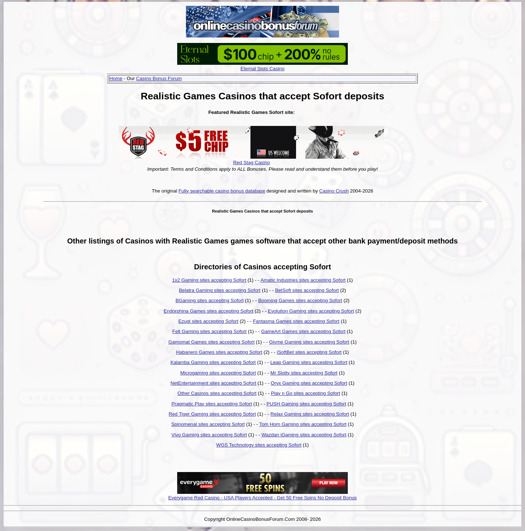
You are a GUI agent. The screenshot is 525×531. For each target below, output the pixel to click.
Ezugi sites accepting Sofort (208, 321)
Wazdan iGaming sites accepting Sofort (303, 434)
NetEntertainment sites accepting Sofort (213, 383)
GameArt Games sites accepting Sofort (303, 331)
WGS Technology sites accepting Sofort (259, 445)
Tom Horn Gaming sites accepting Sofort (302, 424)
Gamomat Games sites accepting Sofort (211, 342)
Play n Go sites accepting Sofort (305, 393)
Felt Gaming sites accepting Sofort (209, 331)
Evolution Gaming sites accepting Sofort (311, 311)
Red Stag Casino (251, 162)
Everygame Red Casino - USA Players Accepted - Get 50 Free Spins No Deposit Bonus (262, 497)
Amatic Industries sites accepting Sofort (302, 280)
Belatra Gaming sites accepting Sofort (220, 290)
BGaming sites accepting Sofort (209, 300)
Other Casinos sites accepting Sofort (217, 393)
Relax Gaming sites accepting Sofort (310, 414)
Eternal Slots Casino (263, 68)
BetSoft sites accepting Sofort (307, 290)
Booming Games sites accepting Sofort (300, 300)
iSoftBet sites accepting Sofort (309, 352)
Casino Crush (334, 191)
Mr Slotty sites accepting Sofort (304, 373)
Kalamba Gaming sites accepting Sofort (213, 362)
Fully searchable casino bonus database (222, 191)
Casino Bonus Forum (159, 78)
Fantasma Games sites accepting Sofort (296, 321)
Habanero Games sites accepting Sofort (219, 352)
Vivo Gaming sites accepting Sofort (209, 434)
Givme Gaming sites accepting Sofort (309, 342)
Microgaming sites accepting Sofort (218, 373)
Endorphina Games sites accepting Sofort (208, 311)
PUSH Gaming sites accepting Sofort (306, 404)
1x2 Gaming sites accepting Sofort (209, 280)
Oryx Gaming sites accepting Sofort (309, 383)
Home (115, 78)
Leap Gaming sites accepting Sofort (308, 362)
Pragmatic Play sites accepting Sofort (211, 404)
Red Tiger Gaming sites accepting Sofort (212, 414)
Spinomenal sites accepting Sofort (208, 424)
